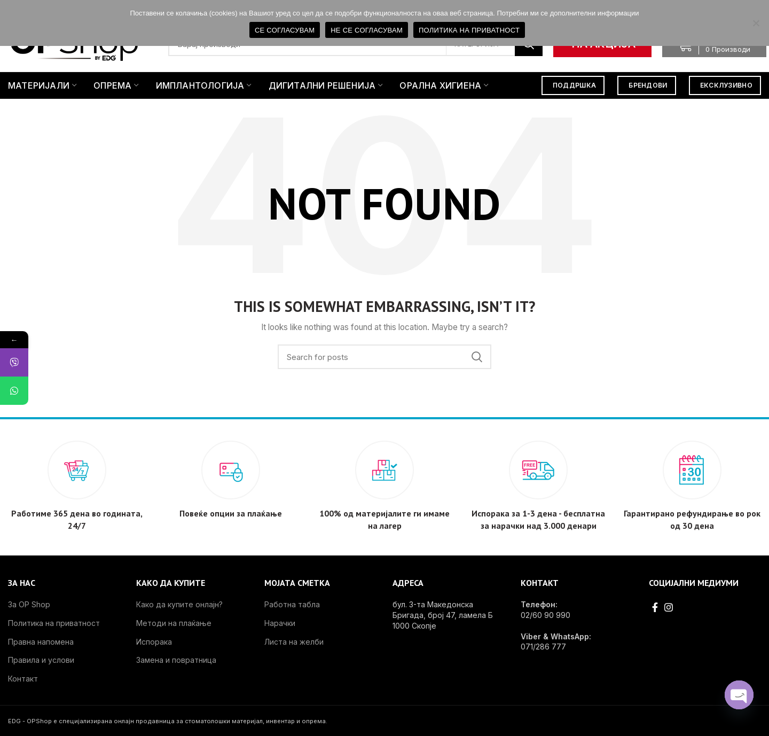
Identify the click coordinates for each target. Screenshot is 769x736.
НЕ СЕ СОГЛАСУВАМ (367, 30)
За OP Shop (29, 604)
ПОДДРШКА (574, 85)
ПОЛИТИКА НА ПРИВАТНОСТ (469, 30)
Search (477, 356)
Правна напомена (41, 641)
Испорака (154, 641)
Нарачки (279, 623)
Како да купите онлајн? (179, 604)
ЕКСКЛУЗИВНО (726, 85)
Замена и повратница (176, 659)
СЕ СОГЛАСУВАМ (285, 30)
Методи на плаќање (173, 623)
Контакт (23, 678)
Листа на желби (294, 641)
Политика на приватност (54, 623)
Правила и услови (41, 659)
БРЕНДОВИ (648, 85)
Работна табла (292, 604)
